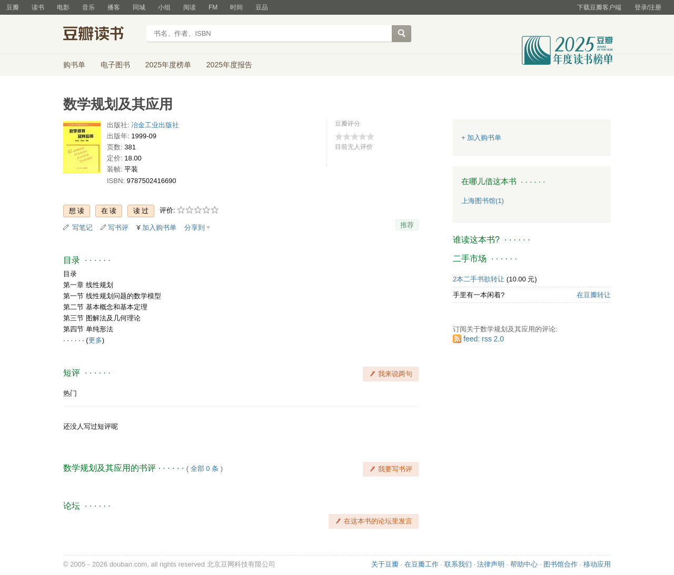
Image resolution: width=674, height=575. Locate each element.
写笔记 (82, 227)
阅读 (189, 7)
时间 (236, 7)
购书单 (74, 64)
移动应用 (597, 564)
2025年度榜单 (168, 64)
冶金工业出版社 (155, 125)
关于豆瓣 (385, 564)
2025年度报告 (229, 64)
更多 (95, 340)
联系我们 (458, 564)
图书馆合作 (560, 564)
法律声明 (490, 564)
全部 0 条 (205, 468)
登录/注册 (648, 7)
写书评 (118, 227)
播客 (113, 7)
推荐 (407, 225)
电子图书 (115, 64)
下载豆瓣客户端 (599, 7)
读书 (38, 7)
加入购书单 (159, 227)
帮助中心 (524, 564)
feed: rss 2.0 (483, 339)
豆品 (261, 7)
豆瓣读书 (101, 34)
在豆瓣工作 (421, 564)
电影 (63, 7)
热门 (70, 393)
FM (213, 7)
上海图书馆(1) (482, 201)
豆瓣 (12, 7)
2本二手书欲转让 (478, 279)
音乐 (88, 7)
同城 (139, 7)
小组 (164, 7)
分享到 (194, 227)
